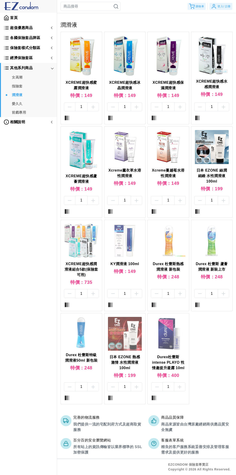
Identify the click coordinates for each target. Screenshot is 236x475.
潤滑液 (17, 95)
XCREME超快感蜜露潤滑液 (81, 85)
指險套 (17, 86)
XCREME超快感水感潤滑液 (211, 84)
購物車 (196, 6)
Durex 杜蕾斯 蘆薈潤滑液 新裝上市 (212, 266)
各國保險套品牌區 (22, 38)
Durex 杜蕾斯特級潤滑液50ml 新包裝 (81, 357)
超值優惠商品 (18, 28)
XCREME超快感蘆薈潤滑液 (81, 178)
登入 (221, 6)
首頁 (11, 18)
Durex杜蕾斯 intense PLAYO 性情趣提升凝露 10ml (168, 362)
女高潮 (17, 77)
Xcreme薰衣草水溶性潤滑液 (124, 173)
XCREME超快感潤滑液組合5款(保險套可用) (81, 269)
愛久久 (17, 104)
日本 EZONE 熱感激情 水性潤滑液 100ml (125, 362)
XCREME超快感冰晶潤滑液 (124, 85)
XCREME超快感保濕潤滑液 (168, 85)
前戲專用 (19, 112)
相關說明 (14, 122)
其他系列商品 (18, 68)
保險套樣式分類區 (22, 48)
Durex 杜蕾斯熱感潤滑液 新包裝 (168, 266)
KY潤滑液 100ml (124, 264)
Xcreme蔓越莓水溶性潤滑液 (168, 173)
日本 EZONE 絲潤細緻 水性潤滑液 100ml (212, 175)
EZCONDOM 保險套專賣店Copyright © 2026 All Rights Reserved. (199, 467)
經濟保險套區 (18, 58)
